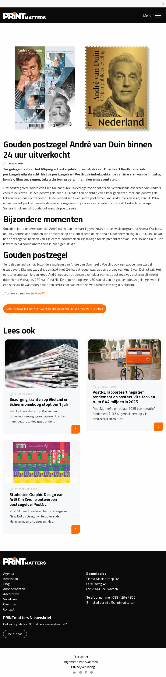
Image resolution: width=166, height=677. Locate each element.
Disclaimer (81, 656)
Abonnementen (14, 589)
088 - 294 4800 (123, 597)
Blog (6, 584)
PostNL (40, 293)
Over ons (9, 604)
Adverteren (11, 594)
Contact (9, 609)
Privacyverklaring (83, 666)
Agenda (8, 573)
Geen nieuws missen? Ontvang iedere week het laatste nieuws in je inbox (54, 308)
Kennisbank (11, 578)
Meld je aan (15, 634)
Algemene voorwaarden (81, 661)
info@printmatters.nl (120, 602)
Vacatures (10, 599)
